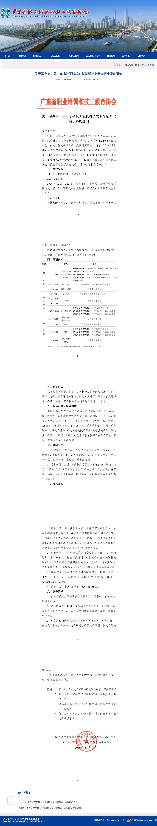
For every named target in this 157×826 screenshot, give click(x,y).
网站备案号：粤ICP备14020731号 (109, 820)
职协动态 (22, 56)
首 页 (7, 56)
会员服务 (111, 56)
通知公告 (37, 56)
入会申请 (141, 56)
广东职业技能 (73, 56)
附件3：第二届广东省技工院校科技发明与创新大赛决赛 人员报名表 (50, 808)
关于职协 (126, 56)
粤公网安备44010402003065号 (142, 820)
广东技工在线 (53, 56)
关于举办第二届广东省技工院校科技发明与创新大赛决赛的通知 (48, 802)
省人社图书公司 (93, 56)
